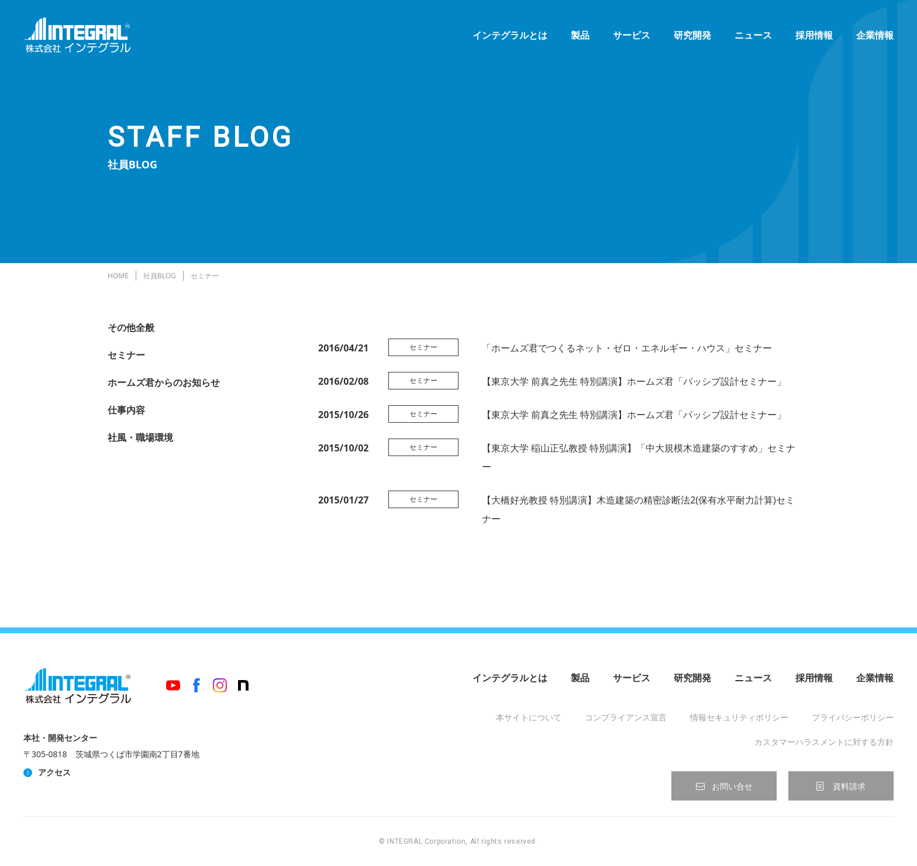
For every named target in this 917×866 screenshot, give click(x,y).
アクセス (54, 772)
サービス (631, 35)
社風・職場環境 (140, 437)
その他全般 (131, 327)
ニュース (753, 35)
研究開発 (692, 35)
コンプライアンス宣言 (626, 717)
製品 (580, 35)
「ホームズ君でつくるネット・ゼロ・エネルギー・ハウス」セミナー (627, 347)
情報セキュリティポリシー (739, 717)
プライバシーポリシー (853, 717)
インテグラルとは (510, 35)
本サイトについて (528, 717)
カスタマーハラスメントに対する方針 (824, 741)
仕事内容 (126, 409)
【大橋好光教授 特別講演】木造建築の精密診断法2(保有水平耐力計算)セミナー (638, 509)
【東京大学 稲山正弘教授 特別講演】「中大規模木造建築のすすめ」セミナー (638, 457)
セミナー (126, 355)
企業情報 (875, 35)
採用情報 (814, 35)
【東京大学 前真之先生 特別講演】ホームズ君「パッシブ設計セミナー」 (634, 381)
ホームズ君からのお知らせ (164, 382)
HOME (118, 276)
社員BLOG (159, 276)
